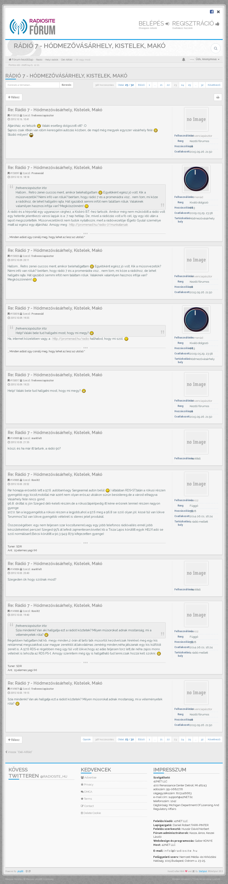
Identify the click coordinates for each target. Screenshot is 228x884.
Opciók (87, 739)
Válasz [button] (14, 97)
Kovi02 (35, 480)
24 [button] (182, 84)
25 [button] (189, 84)
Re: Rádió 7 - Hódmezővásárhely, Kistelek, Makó (55, 109)
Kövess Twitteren (38, 773)
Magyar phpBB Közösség (40, 879)
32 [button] (202, 84)
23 (175, 84)
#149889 (14, 438)
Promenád (37, 173)
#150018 (14, 313)
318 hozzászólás (104, 84)
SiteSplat (203, 871)
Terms (86, 798)
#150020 (14, 256)
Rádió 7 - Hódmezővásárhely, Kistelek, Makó (66, 76)
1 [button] (149, 84)
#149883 (14, 611)
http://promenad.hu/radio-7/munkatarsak (98, 224)
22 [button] (168, 84)
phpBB (20, 871)
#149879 (14, 688)
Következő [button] (214, 84)
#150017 (14, 380)
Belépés (154, 23)
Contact (87, 806)
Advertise (88, 777)
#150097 (14, 173)
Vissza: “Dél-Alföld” (19, 752)
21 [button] (161, 84)
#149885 (14, 480)
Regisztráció (195, 23)
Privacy (87, 784)
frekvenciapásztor (42, 115)
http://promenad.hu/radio (71, 338)
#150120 (14, 115)
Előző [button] (141, 84)
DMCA (86, 791)
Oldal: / (126, 84)
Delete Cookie (91, 813)
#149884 (14, 569)
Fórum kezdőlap (22, 59)
